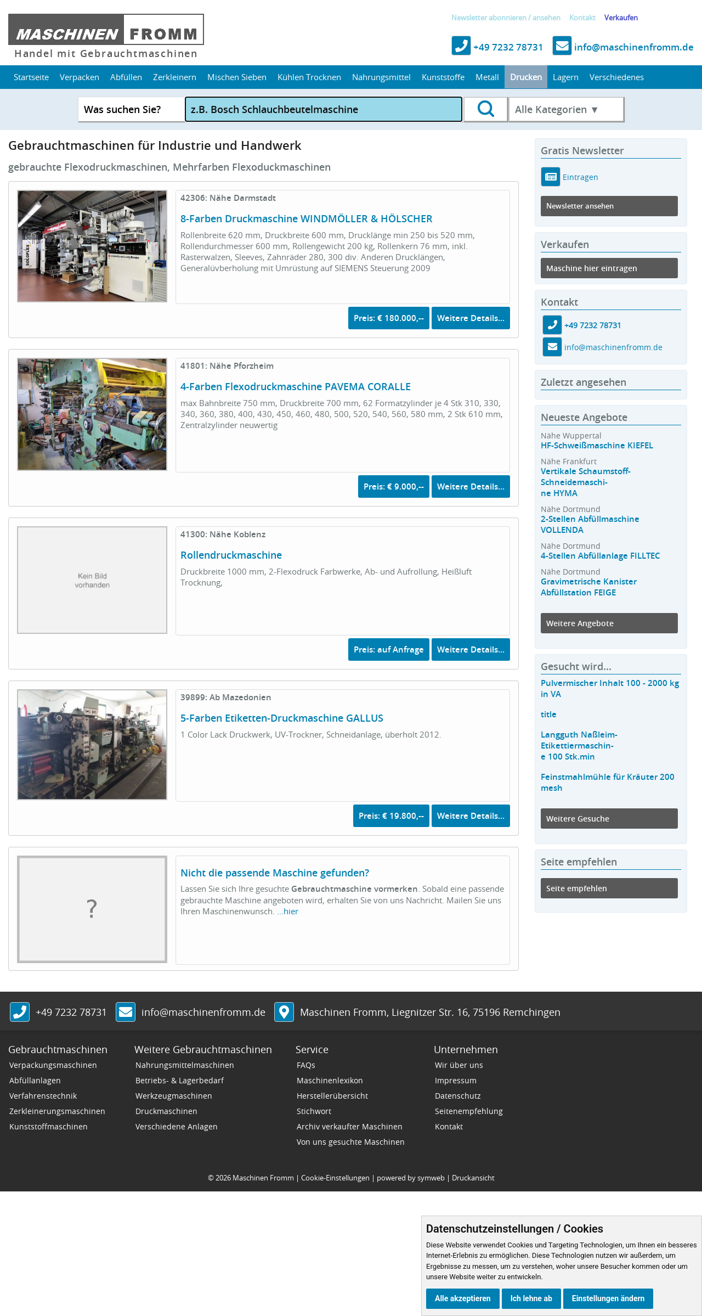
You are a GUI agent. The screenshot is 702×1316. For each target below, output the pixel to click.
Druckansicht (473, 1178)
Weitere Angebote (580, 623)
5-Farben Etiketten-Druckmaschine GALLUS (281, 717)
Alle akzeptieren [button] (463, 1298)
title (549, 714)
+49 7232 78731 (497, 47)
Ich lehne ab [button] (531, 1298)
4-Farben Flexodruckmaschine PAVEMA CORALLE (295, 386)
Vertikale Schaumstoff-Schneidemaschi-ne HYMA (586, 482)
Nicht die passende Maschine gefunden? (274, 872)
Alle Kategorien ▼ (557, 109)
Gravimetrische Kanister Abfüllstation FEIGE (589, 587)
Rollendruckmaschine (231, 554)
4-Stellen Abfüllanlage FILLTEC (600, 555)
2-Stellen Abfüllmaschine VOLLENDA (590, 524)
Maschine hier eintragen (591, 268)
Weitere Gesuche (577, 818)
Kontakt (582, 18)
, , (430, 1012)
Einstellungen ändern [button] (608, 1298)
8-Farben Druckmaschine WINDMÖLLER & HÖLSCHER (306, 218)
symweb (431, 1178)
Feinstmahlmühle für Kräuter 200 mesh (608, 782)
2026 (223, 1178)
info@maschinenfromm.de (623, 47)
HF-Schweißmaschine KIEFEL (597, 445)
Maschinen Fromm (263, 1178)
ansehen (547, 18)
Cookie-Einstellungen (335, 1178)
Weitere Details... (471, 318)
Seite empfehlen (576, 888)
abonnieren (507, 18)
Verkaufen (621, 18)
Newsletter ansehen (580, 206)
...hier (287, 911)
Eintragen (579, 177)
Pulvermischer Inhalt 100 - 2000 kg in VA (610, 688)
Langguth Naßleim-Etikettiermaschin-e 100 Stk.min (579, 745)
